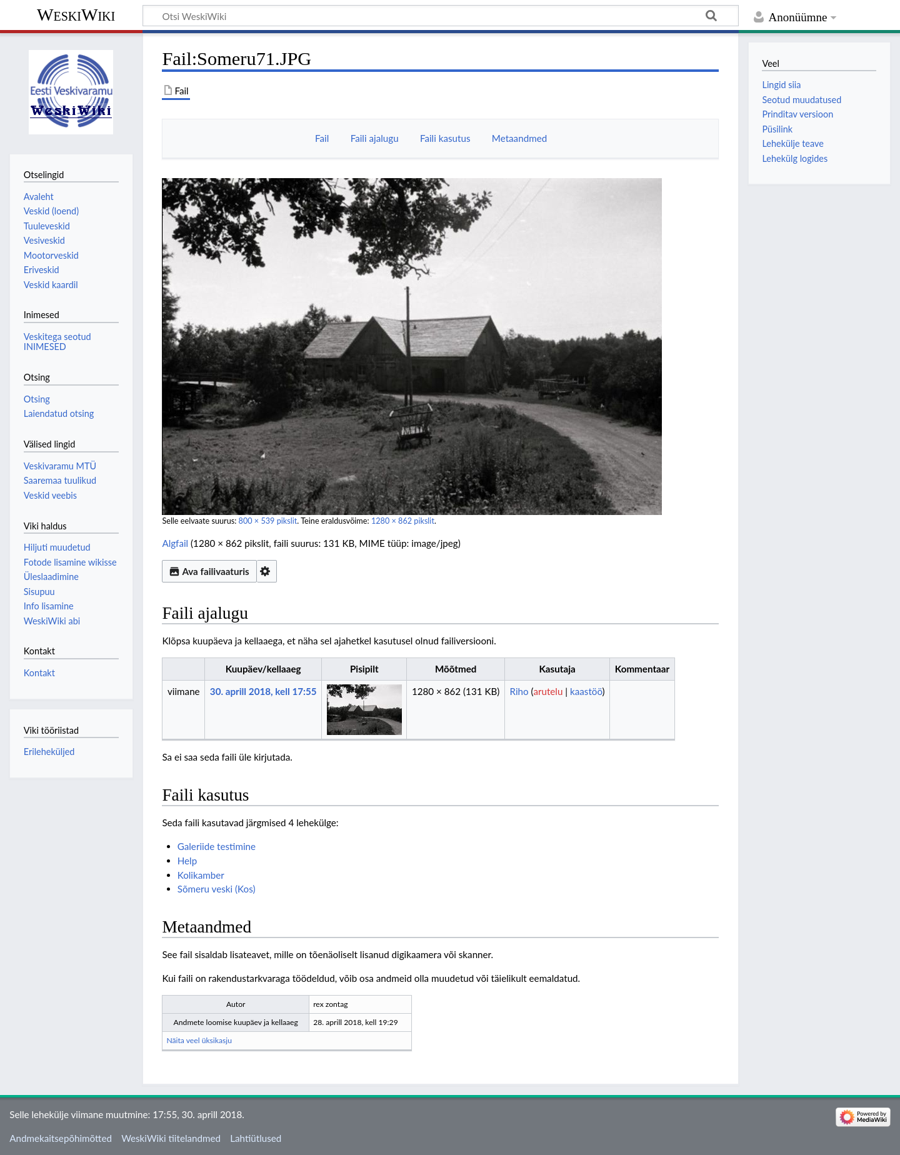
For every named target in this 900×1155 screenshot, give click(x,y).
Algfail (175, 543)
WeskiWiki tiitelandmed (171, 1138)
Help (187, 860)
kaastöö (586, 691)
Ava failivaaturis (209, 571)
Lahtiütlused (255, 1138)
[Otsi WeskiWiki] (440, 16)
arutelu (547, 691)
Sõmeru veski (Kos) (217, 888)
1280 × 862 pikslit (402, 521)
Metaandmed (519, 138)
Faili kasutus (445, 138)
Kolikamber (201, 875)
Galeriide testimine (217, 846)
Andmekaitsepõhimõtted (60, 1138)
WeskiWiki (76, 14)
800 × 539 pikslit (268, 521)
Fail (322, 138)
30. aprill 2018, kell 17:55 (263, 691)
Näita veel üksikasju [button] (199, 1040)
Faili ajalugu (375, 138)
